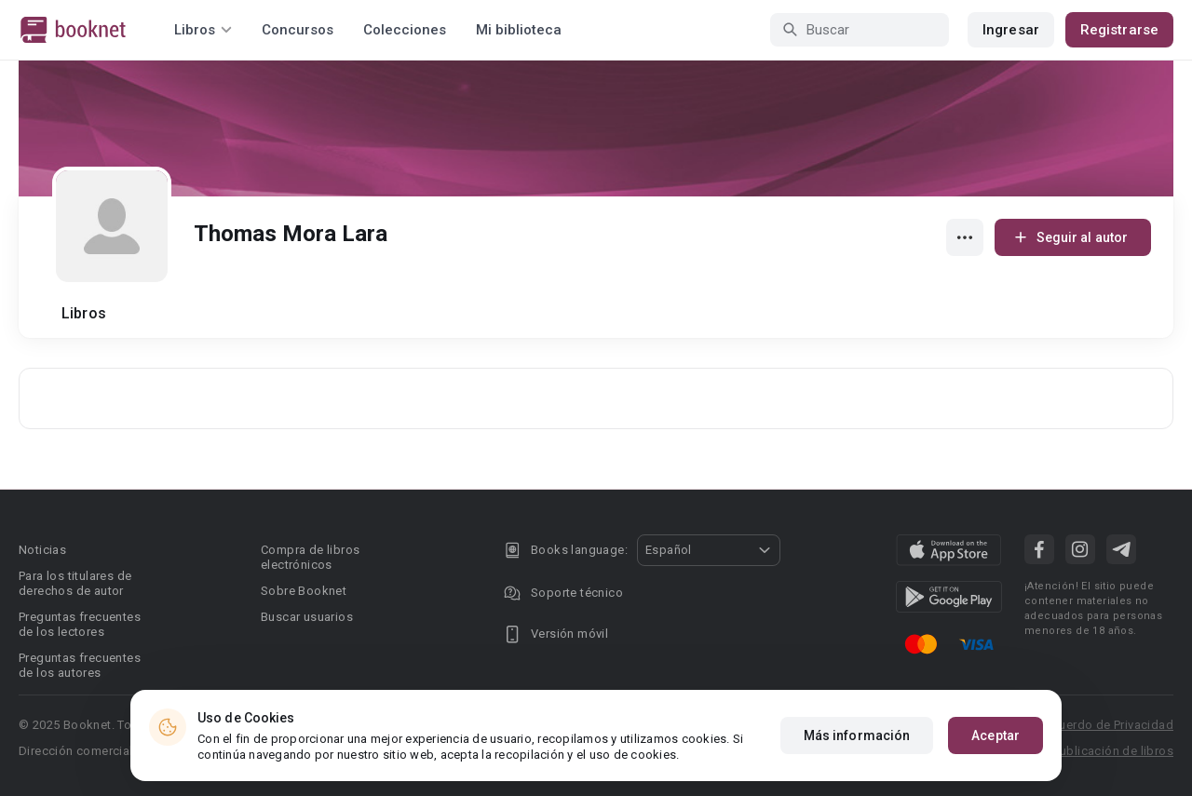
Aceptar (995, 735)
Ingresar (1010, 29)
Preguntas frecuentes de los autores (80, 665)
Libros (83, 313)
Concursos (297, 29)
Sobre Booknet (303, 591)
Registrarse (1119, 29)
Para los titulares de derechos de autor (75, 583)
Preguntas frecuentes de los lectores (80, 624)
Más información (857, 735)
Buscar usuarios (307, 617)
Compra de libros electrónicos (310, 557)
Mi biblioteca (519, 29)
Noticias (42, 550)
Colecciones (404, 29)
